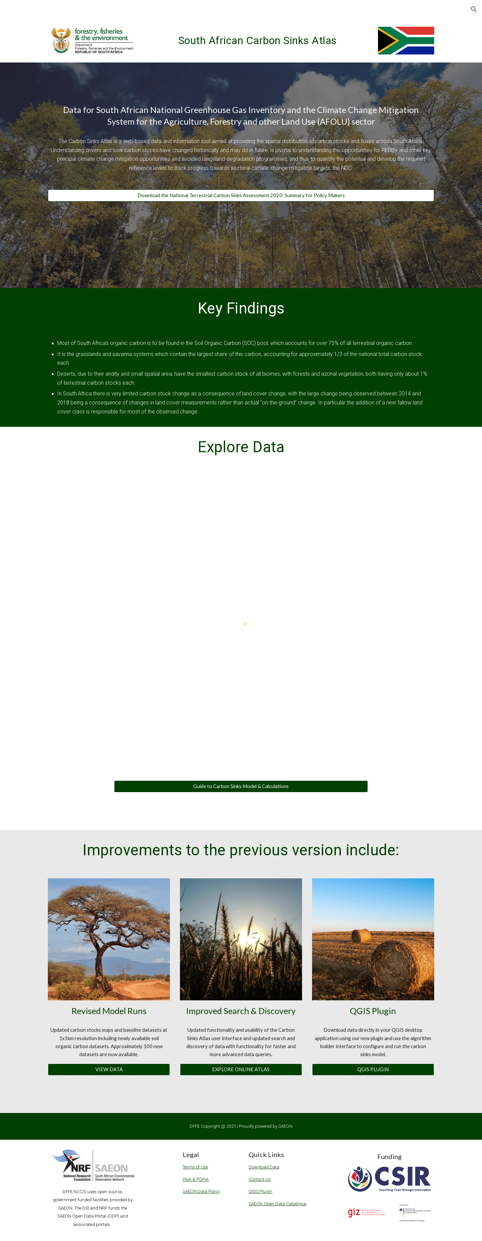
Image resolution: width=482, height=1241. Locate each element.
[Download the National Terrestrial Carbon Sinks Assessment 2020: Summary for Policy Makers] (240, 195)
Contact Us (260, 1179)
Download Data (264, 1166)
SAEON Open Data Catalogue (277, 1203)
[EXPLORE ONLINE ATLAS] (241, 1069)
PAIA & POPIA (196, 1179)
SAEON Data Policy (201, 1191)
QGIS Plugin (260, 1191)
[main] (257, 38)
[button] (474, 9)
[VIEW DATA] (109, 1069)
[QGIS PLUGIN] (373, 1069)
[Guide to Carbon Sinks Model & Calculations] (241, 786)
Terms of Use (195, 1166)
